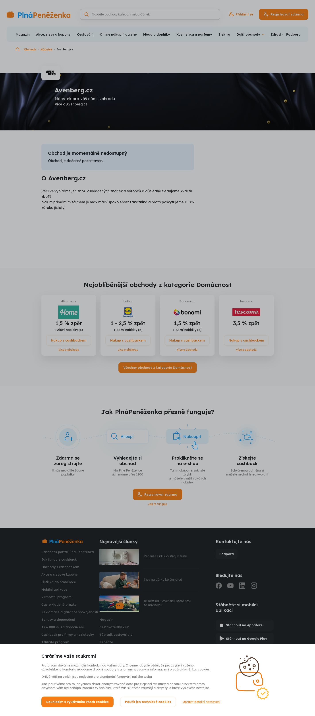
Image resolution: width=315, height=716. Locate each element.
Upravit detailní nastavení (201, 702)
